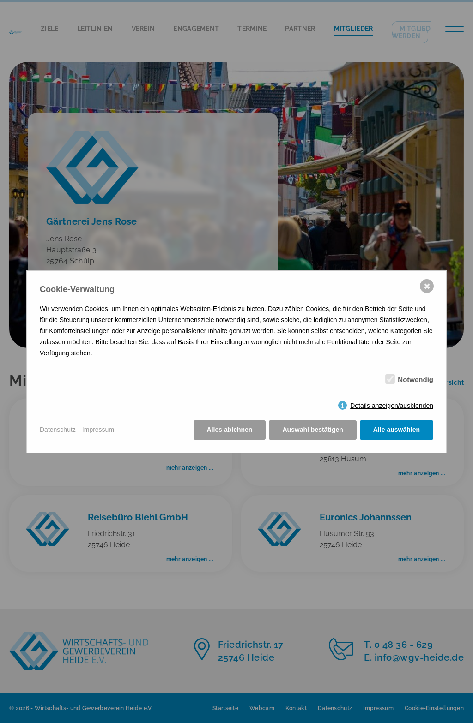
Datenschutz (58, 429)
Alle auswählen (396, 429)
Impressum (98, 429)
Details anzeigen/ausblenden (391, 405)
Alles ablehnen (230, 429)
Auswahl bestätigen (312, 429)
